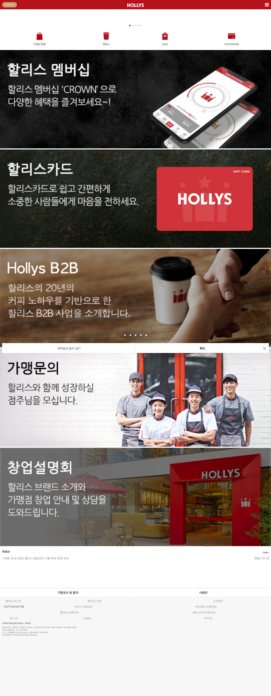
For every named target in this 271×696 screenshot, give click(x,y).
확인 (202, 348)
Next (265, 341)
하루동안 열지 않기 (69, 348)
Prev (6, 341)
